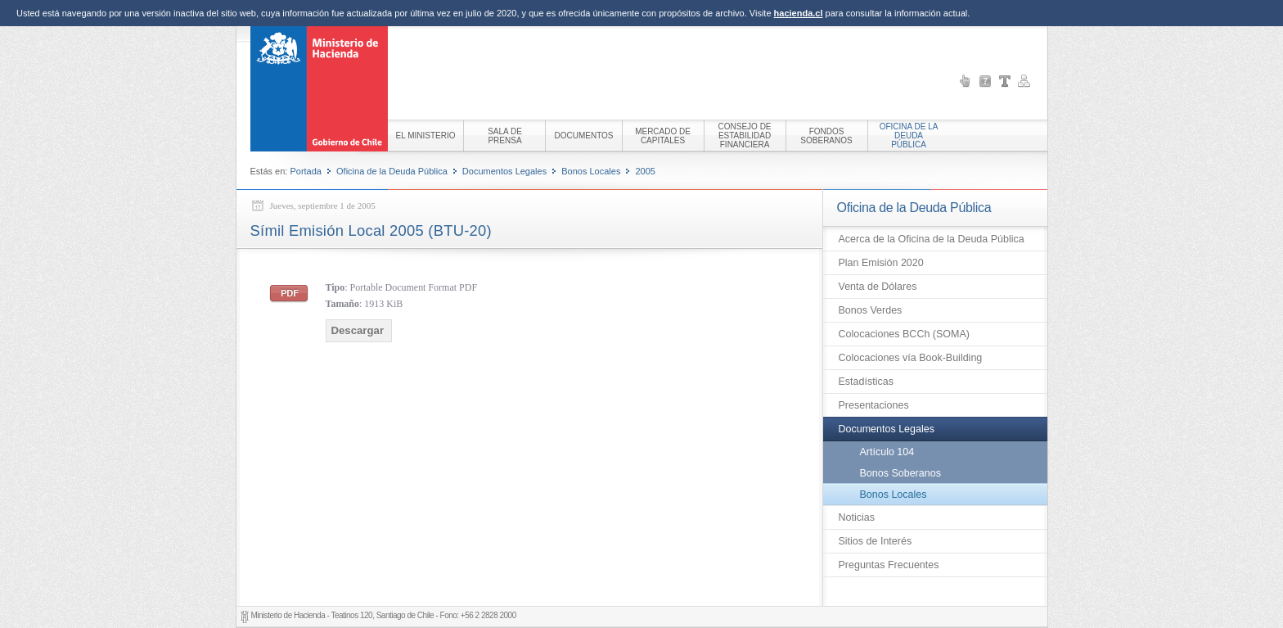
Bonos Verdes (871, 310)
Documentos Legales (504, 171)
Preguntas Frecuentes (889, 565)
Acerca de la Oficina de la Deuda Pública (931, 239)
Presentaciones (874, 405)
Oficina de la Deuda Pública (392, 171)
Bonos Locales (590, 171)
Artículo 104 (887, 452)
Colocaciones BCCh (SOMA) (904, 334)
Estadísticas (866, 381)
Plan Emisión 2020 (881, 263)
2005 (645, 171)
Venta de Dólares (878, 286)
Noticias (857, 517)
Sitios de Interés (875, 541)
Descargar (358, 330)
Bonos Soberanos (900, 473)
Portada (306, 171)
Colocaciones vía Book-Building (911, 358)
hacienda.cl (798, 13)
